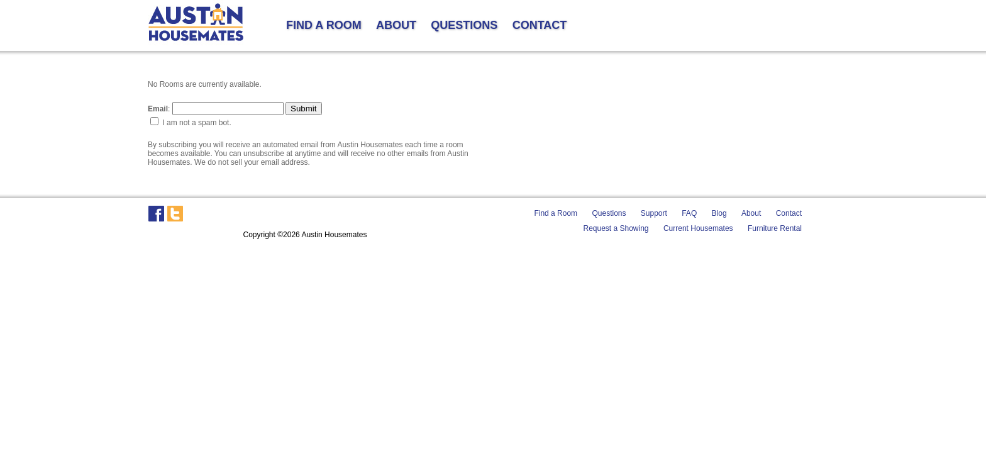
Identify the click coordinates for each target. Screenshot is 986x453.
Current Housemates (698, 228)
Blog (719, 213)
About (751, 213)
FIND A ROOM (324, 25)
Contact (789, 213)
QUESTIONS (464, 25)
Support (654, 213)
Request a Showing (615, 228)
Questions (609, 213)
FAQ (689, 213)
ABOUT (396, 25)
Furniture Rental (775, 228)
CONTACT (539, 25)
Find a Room (555, 213)
